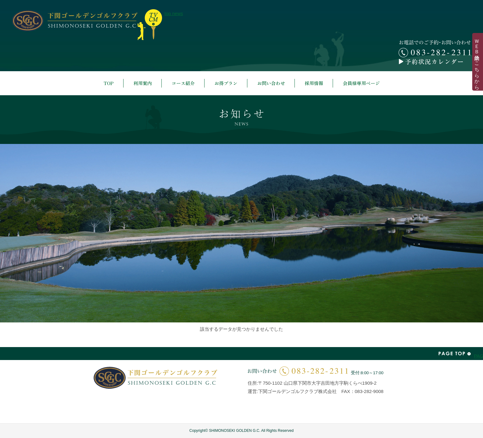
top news (149, 24)
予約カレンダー (435, 61)
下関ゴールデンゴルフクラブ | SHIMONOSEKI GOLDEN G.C (155, 377)
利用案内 (142, 83)
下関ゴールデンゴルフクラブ (74, 20)
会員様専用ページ (361, 83)
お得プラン (225, 83)
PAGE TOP (455, 353)
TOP (109, 83)
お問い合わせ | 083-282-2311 (298, 371)
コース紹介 (183, 83)
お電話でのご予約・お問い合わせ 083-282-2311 (435, 48)
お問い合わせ (271, 83)
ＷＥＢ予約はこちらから (477, 62)
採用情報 (314, 83)
